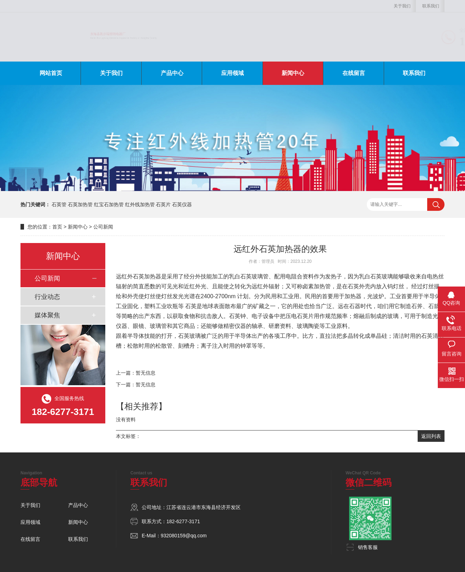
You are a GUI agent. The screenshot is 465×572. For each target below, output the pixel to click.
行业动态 (47, 296)
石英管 (59, 204)
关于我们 (402, 6)
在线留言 (353, 73)
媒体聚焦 (47, 315)
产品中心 (172, 73)
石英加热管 (80, 204)
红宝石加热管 (109, 204)
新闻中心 (293, 73)
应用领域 (232, 73)
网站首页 (51, 73)
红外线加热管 (140, 204)
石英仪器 (182, 204)
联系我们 (430, 6)
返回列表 (431, 436)
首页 (57, 227)
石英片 (163, 204)
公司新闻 (103, 227)
